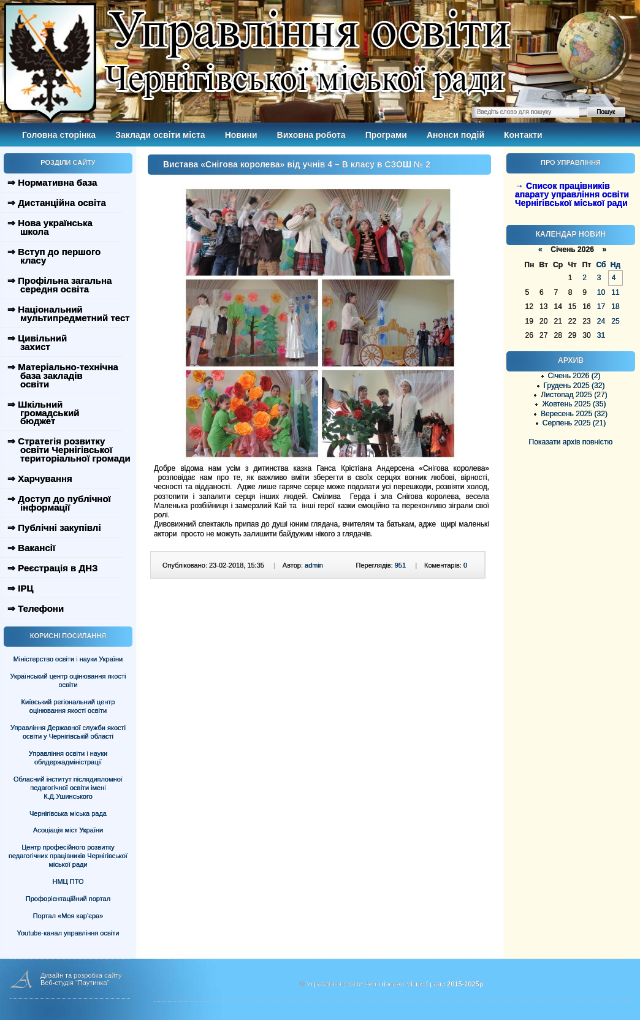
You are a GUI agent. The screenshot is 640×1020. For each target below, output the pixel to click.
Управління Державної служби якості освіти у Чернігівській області (68, 732)
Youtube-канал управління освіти (68, 933)
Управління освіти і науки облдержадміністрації (68, 758)
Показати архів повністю (571, 442)
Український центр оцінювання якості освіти (68, 680)
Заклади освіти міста (160, 135)
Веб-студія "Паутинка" (75, 982)
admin (314, 565)
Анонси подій (455, 135)
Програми (386, 135)
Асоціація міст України (68, 830)
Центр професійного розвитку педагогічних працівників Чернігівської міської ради (68, 855)
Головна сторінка (59, 135)
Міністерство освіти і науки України (68, 659)
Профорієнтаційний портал (68, 898)
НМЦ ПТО (68, 881)
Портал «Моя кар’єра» (68, 915)
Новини (241, 135)
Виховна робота (311, 135)
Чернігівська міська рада (68, 813)
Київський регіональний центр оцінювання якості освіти (68, 706)
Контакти (523, 135)
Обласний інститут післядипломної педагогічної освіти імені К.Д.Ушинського (68, 787)
